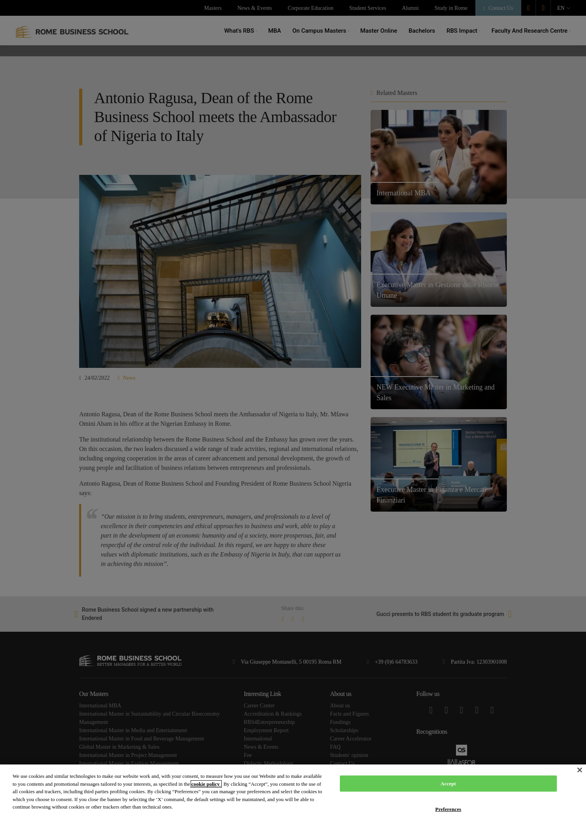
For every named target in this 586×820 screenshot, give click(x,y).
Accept (448, 784)
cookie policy (206, 784)
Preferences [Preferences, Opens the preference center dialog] (448, 809)
